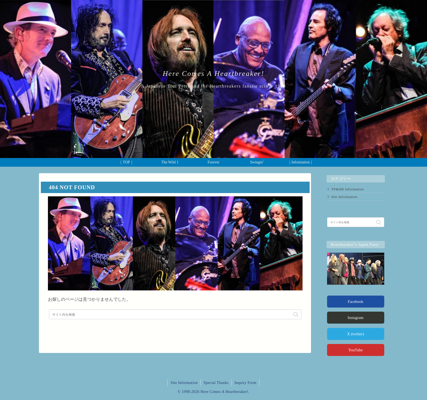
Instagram (355, 317)
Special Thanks (215, 383)
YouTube (355, 350)
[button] (296, 314)
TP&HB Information (347, 189)
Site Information (344, 197)
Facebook (355, 301)
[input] (175, 314)
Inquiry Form (245, 383)
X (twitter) (355, 334)
